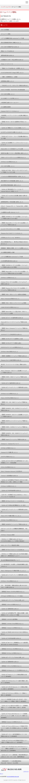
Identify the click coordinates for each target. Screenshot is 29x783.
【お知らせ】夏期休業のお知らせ (10, 608)
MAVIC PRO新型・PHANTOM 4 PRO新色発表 (13, 89)
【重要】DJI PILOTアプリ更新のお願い (11, 343)
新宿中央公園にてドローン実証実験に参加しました (14, 153)
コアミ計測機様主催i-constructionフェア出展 (12, 38)
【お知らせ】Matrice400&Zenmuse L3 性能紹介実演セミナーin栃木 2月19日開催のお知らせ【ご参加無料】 (14, 728)
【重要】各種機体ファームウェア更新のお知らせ (14, 356)
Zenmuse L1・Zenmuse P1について (10, 443)
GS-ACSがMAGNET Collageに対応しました (12, 72)
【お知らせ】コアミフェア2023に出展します (12, 600)
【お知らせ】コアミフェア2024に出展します (12, 657)
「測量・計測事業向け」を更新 (9, 76)
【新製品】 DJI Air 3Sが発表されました (11, 666)
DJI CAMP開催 (5, 29)
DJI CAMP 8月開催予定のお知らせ (10, 46)
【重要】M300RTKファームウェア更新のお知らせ (14, 524)
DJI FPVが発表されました (8, 456)
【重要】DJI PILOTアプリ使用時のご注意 (12, 338)
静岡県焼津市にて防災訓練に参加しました (12, 201)
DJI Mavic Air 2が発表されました (9, 393)
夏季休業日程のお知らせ (7, 55)
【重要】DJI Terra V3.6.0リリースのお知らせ (12, 549)
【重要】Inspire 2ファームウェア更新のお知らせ (13, 439)
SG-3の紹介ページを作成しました (10, 98)
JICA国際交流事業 (6, 107)
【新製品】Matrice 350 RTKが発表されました (13, 591)
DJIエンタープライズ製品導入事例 (10, 545)
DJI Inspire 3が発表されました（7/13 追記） (12, 596)
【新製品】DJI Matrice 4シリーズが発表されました (14, 670)
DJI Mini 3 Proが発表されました (9, 520)
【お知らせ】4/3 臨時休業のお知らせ (10, 383)
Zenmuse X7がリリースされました (10, 111)
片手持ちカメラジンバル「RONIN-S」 (11, 237)
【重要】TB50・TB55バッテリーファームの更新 (13, 303)
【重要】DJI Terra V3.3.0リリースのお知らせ (12, 501)
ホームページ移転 (5, 34)
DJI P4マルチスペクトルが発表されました (12, 347)
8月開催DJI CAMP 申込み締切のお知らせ (12, 59)
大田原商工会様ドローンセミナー (10, 102)
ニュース (8, 7)
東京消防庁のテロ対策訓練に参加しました (12, 180)
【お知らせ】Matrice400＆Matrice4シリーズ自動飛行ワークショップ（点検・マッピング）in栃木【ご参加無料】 (14, 715)
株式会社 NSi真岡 (11, 2)
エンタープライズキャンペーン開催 (10, 229)
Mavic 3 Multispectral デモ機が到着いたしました (13, 570)
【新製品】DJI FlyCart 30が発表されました (12, 648)
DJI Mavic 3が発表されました (8, 486)
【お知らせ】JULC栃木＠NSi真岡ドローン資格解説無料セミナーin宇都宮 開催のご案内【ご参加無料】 (14, 707)
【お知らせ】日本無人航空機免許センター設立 (13, 505)
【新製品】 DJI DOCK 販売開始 (9, 619)
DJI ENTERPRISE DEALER (13, 776)
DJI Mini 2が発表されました (8, 448)
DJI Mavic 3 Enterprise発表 (7, 534)
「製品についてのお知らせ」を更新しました (12, 68)
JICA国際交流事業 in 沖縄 (7, 252)
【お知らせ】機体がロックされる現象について (13, 127)
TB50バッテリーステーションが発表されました (13, 157)
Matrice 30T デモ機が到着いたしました (11, 515)
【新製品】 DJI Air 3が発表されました (11, 604)
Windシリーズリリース (7, 64)
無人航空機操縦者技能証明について (10, 560)
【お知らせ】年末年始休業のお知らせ (11, 490)
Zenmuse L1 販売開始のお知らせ (9, 475)
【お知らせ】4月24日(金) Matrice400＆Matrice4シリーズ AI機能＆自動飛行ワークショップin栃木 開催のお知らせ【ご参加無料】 (14, 748)
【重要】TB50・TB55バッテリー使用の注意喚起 (13, 294)
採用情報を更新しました (7, 81)
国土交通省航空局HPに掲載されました (11, 42)
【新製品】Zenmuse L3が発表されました (11, 722)
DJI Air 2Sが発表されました (8, 467)
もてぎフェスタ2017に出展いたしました (11, 132)
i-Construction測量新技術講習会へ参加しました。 (14, 176)
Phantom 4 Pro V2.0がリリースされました (11, 233)
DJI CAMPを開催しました (8, 94)
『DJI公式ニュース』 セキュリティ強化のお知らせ (14, 85)
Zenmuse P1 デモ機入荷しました (9, 452)
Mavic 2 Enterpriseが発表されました (10, 298)
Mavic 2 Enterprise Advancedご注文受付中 (11, 471)
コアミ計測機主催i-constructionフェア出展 (12, 256)
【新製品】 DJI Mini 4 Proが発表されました (12, 623)
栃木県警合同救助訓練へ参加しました (11, 185)
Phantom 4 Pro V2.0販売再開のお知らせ (11, 360)
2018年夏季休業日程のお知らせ (9, 261)
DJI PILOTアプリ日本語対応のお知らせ (11, 334)
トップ (3, 7)
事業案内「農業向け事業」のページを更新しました (14, 248)
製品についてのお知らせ (7, 51)
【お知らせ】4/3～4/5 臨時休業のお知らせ (12, 317)
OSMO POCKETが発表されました (10, 307)
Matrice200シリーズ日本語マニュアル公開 (12, 148)
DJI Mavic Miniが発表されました (9, 351)
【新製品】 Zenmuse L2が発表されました (11, 627)
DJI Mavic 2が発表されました (8, 277)
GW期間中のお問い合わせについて (10, 212)
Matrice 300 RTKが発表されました (10, 398)
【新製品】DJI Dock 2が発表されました (11, 653)
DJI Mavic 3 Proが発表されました (9, 581)
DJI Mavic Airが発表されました (9, 161)
